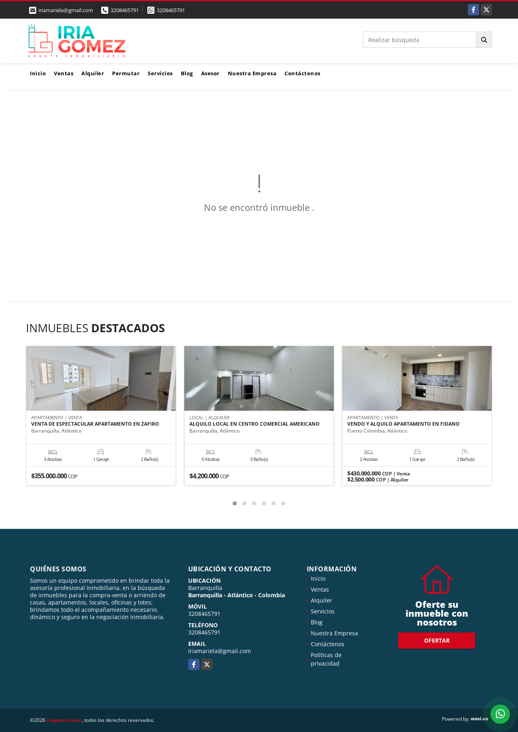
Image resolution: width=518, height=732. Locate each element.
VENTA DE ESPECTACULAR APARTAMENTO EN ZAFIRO (95, 424)
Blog (187, 73)
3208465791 (124, 10)
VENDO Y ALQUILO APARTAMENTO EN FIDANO (403, 424)
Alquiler (92, 73)
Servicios (160, 73)
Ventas (63, 73)
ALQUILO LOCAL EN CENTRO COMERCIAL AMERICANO (254, 424)
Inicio (38, 73)
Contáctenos (302, 73)
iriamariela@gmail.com (219, 651)
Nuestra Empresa (252, 73)
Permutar (126, 73)
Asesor (210, 73)
